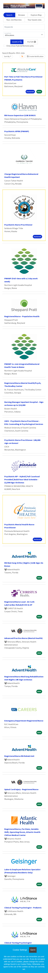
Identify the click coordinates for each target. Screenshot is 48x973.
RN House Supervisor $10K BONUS (20, 115)
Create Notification (35, 56)
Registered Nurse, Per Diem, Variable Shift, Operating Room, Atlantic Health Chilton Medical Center (22, 832)
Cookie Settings (20, 950)
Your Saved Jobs (34, 20)
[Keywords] (24, 27)
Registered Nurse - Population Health (21, 316)
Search (9, 15)
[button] (32, 41)
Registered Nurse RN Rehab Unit (19, 756)
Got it (32, 950)
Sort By (7, 56)
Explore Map (36, 15)
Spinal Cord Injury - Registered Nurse (21, 789)
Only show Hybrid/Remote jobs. (20, 45)
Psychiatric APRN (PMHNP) (16, 131)
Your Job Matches (14, 20)
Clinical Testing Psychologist (18, 942)
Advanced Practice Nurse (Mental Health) (23, 638)
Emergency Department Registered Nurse (23, 720)
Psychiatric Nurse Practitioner (18, 224)
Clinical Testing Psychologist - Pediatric (23, 907)
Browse (21, 15)
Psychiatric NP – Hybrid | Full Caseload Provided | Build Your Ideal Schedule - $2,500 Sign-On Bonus (22, 479)
